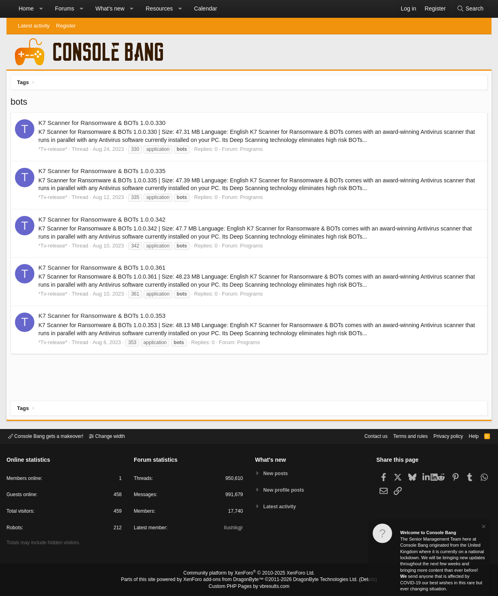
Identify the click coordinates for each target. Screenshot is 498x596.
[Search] (470, 9)
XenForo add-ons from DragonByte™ (225, 580)
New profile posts (286, 490)
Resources (159, 8)
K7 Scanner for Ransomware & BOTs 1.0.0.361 (103, 269)
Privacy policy (441, 436)
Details (358, 580)
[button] (41, 9)
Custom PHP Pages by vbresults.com (249, 586)
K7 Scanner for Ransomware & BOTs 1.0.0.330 (103, 124)
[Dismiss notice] (483, 527)
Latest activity (34, 26)
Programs (253, 151)
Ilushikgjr (232, 529)
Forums (64, 8)
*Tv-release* (55, 151)
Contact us (363, 436)
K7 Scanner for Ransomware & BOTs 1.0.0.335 (103, 172)
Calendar (205, 8)
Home (26, 8)
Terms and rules (400, 436)
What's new (109, 8)
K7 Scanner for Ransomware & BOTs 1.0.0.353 (103, 317)
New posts (277, 473)
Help (468, 436)
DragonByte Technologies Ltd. (319, 580)
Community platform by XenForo (249, 574)
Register (66, 26)
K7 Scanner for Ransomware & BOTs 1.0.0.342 (103, 221)
